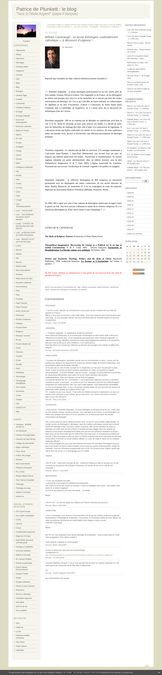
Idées (18, 163)
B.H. (129, 154)
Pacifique (19, 299)
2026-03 (130, 197)
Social (18, 360)
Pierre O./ (131, 135)
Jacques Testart (22, 574)
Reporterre (20, 590)
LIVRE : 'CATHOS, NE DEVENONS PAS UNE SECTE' (25, 226)
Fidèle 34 (19, 627)
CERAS (19, 524)
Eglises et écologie (23, 555)
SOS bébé (20, 602)
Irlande (18, 175)
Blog (17, 87)
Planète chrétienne (23, 319)
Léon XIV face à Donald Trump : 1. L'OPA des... (138, 121)
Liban (18, 192)
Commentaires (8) (69, 287)
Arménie (19, 75)
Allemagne (20, 63)
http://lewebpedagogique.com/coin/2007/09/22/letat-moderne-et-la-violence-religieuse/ (79, 555)
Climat (18, 528)
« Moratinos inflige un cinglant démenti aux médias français (70, 25)
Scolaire (19, 356)
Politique (19, 324)
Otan (18, 295)
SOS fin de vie (21, 606)
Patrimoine (20, 315)
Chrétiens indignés (23, 108)
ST (54, 558)
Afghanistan (20, 50)
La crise (19, 188)
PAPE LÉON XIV (22, 311)
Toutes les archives (134, 234)
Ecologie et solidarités (24, 547)
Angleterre (20, 71)
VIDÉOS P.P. (21, 408)
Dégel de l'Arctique (23, 536)
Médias (19, 254)
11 (149, 252)
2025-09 (130, 221)
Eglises (19, 135)
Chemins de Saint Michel (25, 439)
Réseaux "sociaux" (23, 336)
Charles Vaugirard (59, 573)
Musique (19, 274)
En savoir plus (127, 672)
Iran (17, 171)
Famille (19, 151)
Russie (18, 340)
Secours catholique (23, 594)
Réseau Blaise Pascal (24, 476)
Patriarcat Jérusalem (24, 468)
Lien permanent (56, 287)
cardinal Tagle (21, 95)
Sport (18, 368)
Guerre (18, 155)
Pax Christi (20, 472)
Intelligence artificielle (24, 167)
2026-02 (130, 201)
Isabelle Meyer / (133, 119)
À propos (26, 41)
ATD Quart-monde (23, 512)
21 (134, 259)
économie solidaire (23, 551)
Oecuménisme (21, 287)
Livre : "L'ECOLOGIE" (24, 211)
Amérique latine (22, 67)
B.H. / (129, 128)
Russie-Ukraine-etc (23, 344)
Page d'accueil (100, 25)
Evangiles (20, 147)
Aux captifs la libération (25, 516)
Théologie (20, 484)
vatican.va (20, 496)
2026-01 (130, 205)
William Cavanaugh (89, 287)
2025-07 (130, 230)
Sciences (19, 352)
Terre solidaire (21, 610)
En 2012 (19, 139)
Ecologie (19, 112)
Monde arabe (21, 266)
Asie (17, 79)
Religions (19, 332)
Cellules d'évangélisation (25, 435)
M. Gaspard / (132, 148)
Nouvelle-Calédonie (23, 283)
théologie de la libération (69, 289)
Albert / (130, 141)
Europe (19, 143)
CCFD (18, 520)
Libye (18, 196)
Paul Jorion (20, 642)
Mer (17, 258)
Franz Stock (20, 451)
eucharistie (83, 289)
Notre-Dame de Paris (24, 279)
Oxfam (18, 578)
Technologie (20, 377)
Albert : (130, 161)
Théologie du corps (23, 488)
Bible (18, 83)
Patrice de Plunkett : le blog (46, 9)
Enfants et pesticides (24, 563)
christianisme (54, 289)
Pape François (21, 303)
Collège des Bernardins (25, 443)
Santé (18, 348)
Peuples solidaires (23, 582)
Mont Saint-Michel (23, 270)
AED (18, 623)
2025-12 (130, 209)
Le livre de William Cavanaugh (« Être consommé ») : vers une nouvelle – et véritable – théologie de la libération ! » (84, 26)
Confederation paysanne (25, 532)
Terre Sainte (20, 387)
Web (17, 412)
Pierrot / (130, 106)
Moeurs (19, 262)
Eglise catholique (22, 447)
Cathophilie (20, 103)
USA (18, 404)
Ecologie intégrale (23, 116)
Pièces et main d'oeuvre (25, 586)
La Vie (18, 631)
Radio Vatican (21, 646)
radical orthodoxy (103, 287)
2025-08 (130, 225)
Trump (18, 395)
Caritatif (19, 99)
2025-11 (130, 213)
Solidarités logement (24, 598)
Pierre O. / (131, 113)
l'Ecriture (19, 460)
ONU (18, 291)
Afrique (18, 55)
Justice (18, 184)
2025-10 (130, 217)
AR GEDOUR (21, 431)
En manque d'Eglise (23, 559)
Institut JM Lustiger (23, 456)
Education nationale (23, 126)
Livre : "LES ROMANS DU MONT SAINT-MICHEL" (24, 217)
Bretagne (19, 91)
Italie (18, 179)
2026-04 (130, 193)
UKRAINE (20, 650)
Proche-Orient (21, 327)
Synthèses (20, 372)
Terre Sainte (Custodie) (25, 480)
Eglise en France (22, 131)
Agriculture (20, 58)
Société (19, 364)
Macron (19, 250)
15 (138, 256)
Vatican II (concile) (23, 492)
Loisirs (18, 246)
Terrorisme (20, 391)
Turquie (19, 400)
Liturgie (19, 200)
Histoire (19, 159)
